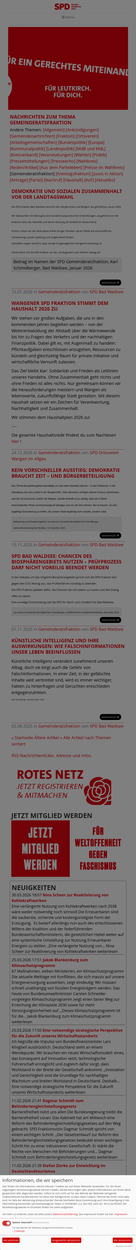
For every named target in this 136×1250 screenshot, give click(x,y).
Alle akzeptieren (123, 1240)
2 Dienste (18, 1231)
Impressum (121, 1214)
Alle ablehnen (11, 1240)
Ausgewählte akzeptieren (66, 1240)
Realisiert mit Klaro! (124, 1246)
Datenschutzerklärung (65, 1214)
